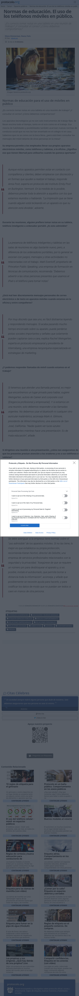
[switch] (65, 495)
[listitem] (39, 491)
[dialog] (39, 498)
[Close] (75, 463)
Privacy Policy (51, 533)
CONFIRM (25, 525)
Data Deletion (28, 533)
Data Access (39, 533)
